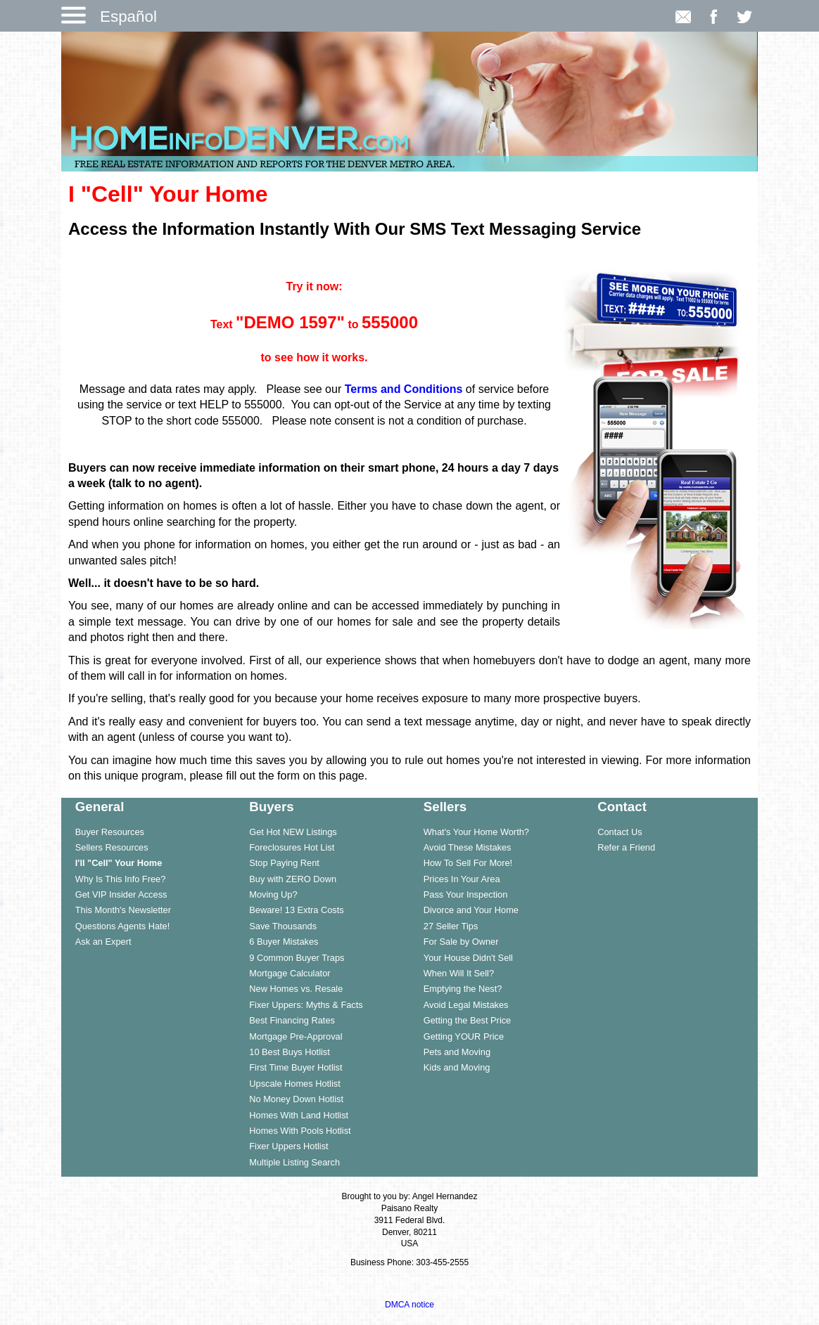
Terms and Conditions (404, 389)
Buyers (271, 806)
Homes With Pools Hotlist (299, 1130)
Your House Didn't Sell (468, 957)
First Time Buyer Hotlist (295, 1067)
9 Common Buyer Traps (296, 957)
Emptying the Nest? (463, 988)
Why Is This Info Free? (120, 879)
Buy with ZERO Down (292, 879)
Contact (622, 806)
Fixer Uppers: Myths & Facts (305, 1005)
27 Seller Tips (451, 926)
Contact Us (619, 832)
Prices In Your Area (462, 879)
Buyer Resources (109, 832)
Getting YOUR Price (464, 1036)
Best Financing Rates (292, 1020)
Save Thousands (283, 926)
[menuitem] (148, 831)
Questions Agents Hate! (122, 926)
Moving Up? (273, 894)
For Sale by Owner (461, 941)
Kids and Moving (457, 1067)
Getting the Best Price (467, 1020)
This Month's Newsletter (123, 910)
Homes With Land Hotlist (298, 1115)
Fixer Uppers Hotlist (288, 1146)
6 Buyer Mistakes (283, 941)
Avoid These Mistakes (468, 847)
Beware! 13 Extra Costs (296, 910)
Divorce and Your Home (471, 910)
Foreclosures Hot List (291, 847)
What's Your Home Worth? (476, 832)
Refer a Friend (626, 847)
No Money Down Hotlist (296, 1099)
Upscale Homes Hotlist (294, 1083)
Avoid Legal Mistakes (466, 1005)
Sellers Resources (111, 847)
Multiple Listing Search (294, 1162)
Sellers (445, 806)
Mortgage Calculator (289, 973)
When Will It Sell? (459, 973)
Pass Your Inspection (466, 894)
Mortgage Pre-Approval (295, 1036)
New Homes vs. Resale (296, 988)
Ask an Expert (103, 941)
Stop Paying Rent (284, 863)
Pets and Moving (457, 1052)
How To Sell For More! (468, 863)
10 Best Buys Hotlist (289, 1052)
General (100, 806)
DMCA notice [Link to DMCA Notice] (409, 1305)
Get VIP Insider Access (121, 894)
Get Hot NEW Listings (292, 832)
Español (128, 16)
